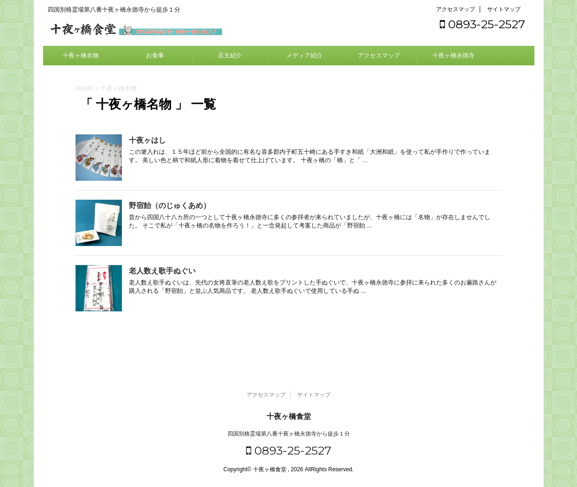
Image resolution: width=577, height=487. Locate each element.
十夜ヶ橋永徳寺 (453, 55)
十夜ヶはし (147, 140)
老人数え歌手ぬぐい (162, 271)
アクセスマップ (455, 9)
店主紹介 (230, 55)
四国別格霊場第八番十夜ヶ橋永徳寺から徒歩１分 (289, 433)
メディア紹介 (304, 55)
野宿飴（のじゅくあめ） (169, 205)
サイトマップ (503, 9)
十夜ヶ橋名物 (81, 55)
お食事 (155, 55)
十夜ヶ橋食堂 (288, 416)
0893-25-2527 (482, 24)
